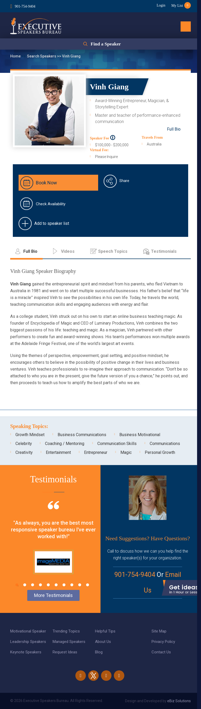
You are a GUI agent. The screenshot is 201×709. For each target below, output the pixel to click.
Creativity (24, 452)
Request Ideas (65, 652)
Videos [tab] (68, 251)
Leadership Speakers (28, 641)
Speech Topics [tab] (112, 251)
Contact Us (161, 652)
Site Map (159, 631)
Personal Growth (160, 452)
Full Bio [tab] (30, 251)
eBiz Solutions (179, 701)
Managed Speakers (69, 641)
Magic (126, 452)
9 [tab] (79, 584)
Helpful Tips (105, 631)
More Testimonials (53, 595)
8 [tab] (71, 584)
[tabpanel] (53, 544)
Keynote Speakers (25, 652)
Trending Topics (66, 631)
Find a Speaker (105, 44)
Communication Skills (117, 443)
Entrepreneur (95, 452)
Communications (165, 443)
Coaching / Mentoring (64, 443)
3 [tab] (32, 584)
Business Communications (82, 434)
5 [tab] (48, 584)
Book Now (46, 182)
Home (15, 56)
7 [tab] (64, 584)
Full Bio (174, 129)
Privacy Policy (163, 641)
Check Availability (50, 204)
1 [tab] (16, 584)
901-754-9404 (25, 6)
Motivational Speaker (28, 631)
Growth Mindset (29, 434)
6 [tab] (56, 584)
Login (160, 5)
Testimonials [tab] (164, 251)
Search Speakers (42, 56)
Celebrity (23, 443)
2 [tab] (24, 584)
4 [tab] (40, 584)
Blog (99, 652)
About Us (103, 641)
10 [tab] (87, 584)
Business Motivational (139, 434)
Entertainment (58, 452)
